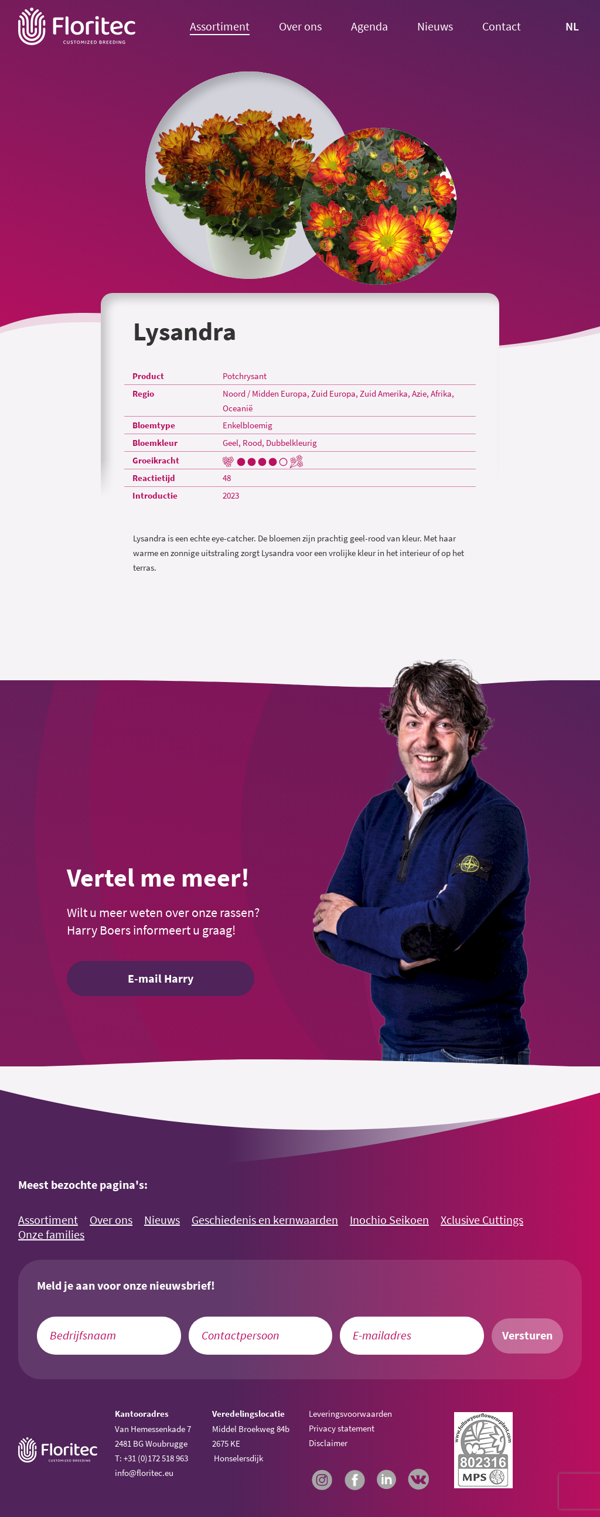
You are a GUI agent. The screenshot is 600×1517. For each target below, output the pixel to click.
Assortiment (220, 26)
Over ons (300, 26)
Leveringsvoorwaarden (350, 1413)
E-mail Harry (160, 978)
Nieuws (435, 26)
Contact (501, 26)
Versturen (527, 1335)
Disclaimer (328, 1442)
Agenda (369, 26)
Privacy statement (341, 1428)
